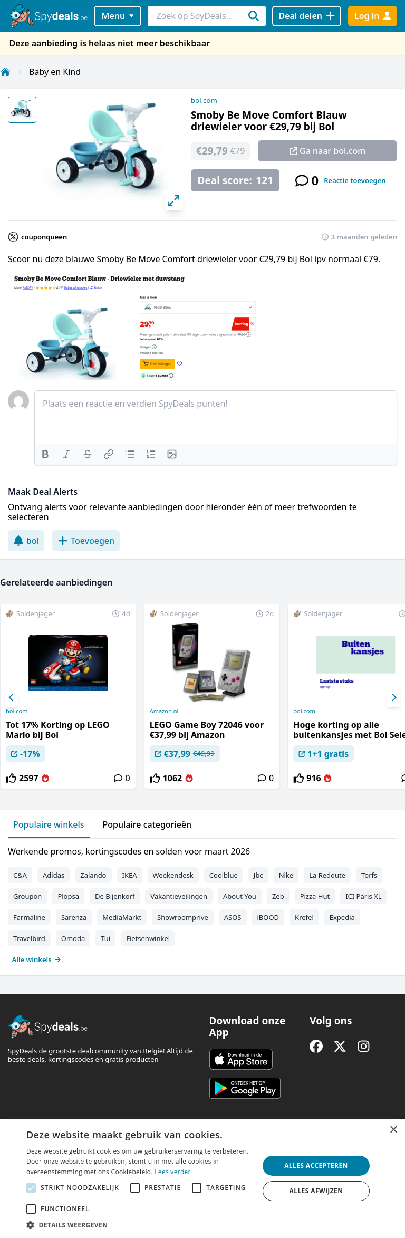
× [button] (393, 1130)
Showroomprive (182, 917)
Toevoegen (85, 540)
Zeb (278, 896)
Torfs (369, 875)
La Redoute (327, 875)
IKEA (129, 875)
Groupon (27, 896)
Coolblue (223, 875)
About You (239, 896)
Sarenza (73, 917)
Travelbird (29, 938)
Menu (118, 16)
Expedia (342, 917)
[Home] (5, 71)
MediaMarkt (121, 917)
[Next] (393, 698)
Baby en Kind (55, 72)
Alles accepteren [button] (316, 1165)
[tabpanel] (202, 903)
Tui (105, 938)
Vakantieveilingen (178, 896)
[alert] (202, 1178)
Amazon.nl (164, 711)
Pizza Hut (315, 896)
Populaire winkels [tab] (48, 824)
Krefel (304, 917)
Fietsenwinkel (148, 938)
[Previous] (11, 698)
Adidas (53, 875)
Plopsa (68, 896)
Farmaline (29, 917)
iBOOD (268, 917)
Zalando (93, 875)
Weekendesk (173, 875)
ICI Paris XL (363, 896)
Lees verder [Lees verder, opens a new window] (173, 1171)
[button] (139, 1225)
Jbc (258, 875)
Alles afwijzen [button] (316, 1190)
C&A (20, 875)
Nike (286, 875)
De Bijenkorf (114, 896)
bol (26, 540)
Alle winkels (36, 959)
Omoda (73, 938)
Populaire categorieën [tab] (147, 824)
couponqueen (44, 237)
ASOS (233, 917)
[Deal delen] (306, 16)
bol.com (204, 100)
